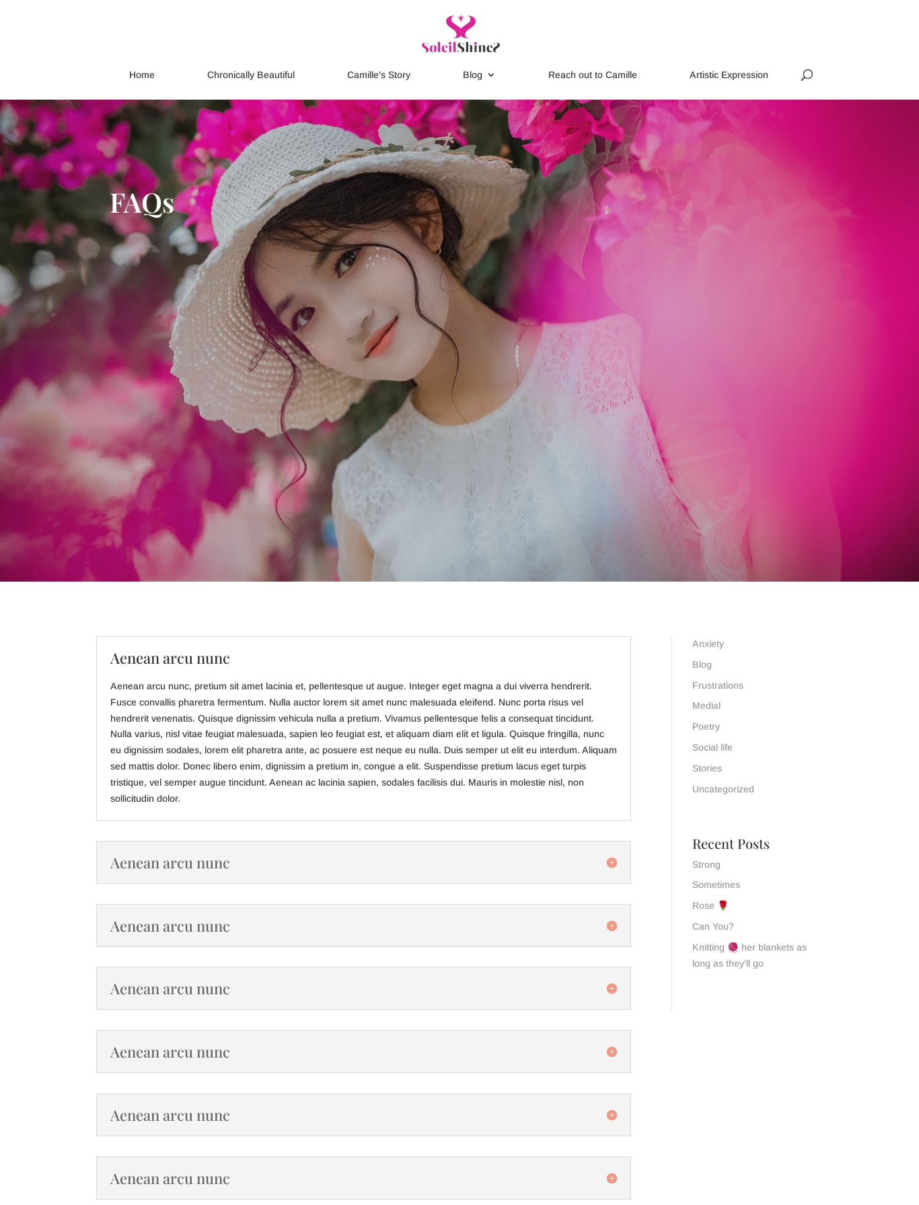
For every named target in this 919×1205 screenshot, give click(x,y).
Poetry (706, 726)
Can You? (713, 926)
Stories (707, 768)
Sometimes (716, 884)
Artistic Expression (729, 75)
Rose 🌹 (710, 905)
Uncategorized (723, 789)
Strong (706, 864)
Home (142, 75)
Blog (472, 75)
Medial (706, 705)
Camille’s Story (378, 75)
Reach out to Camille (592, 75)
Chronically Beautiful (251, 75)
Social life (712, 747)
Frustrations (717, 685)
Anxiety (708, 643)
